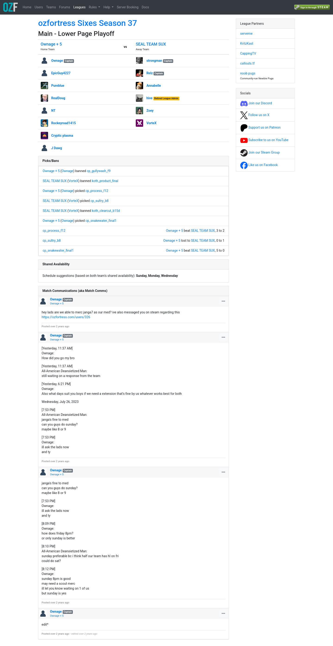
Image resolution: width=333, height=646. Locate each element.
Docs (145, 7)
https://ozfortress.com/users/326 (66, 317)
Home (27, 7)
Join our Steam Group (260, 152)
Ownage (57, 60)
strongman (154, 60)
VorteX (151, 123)
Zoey (150, 110)
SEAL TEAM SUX (151, 44)
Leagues (79, 7)
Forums (64, 7)
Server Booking (128, 7)
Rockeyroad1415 (63, 123)
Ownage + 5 (51, 44)
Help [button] (107, 7)
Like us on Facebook (259, 165)
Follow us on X (254, 115)
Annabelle (153, 85)
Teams (51, 7)
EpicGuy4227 (61, 73)
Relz (149, 73)
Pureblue (57, 85)
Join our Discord (256, 103)
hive (149, 98)
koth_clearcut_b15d (106, 211)
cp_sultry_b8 (100, 201)
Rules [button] (93, 7)
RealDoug (58, 98)
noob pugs (248, 73)
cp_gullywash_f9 (99, 171)
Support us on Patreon (260, 127)
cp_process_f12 (97, 191)
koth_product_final (105, 181)
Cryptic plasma (62, 135)
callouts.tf (247, 63)
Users (39, 7)
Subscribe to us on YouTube (264, 140)
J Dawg (56, 148)
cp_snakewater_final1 (101, 221)
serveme (246, 33)
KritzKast (246, 43)
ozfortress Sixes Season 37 (87, 23)
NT (53, 110)
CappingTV (248, 53)
